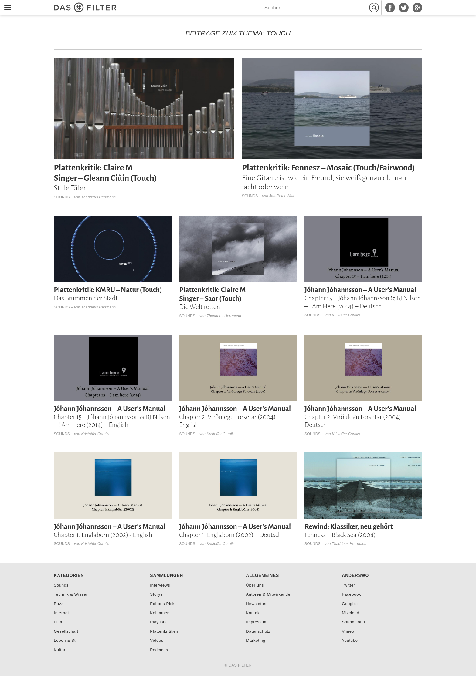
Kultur (59, 649)
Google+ (350, 603)
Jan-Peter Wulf (281, 196)
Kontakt (253, 612)
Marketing (255, 640)
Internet (61, 612)
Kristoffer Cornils (346, 315)
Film (58, 622)
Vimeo (348, 631)
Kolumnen (159, 612)
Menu (6, 3)
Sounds (62, 197)
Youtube (350, 640)
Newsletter (256, 603)
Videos (156, 640)
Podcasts (159, 649)
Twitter (348, 585)
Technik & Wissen (71, 594)
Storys (156, 594)
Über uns (255, 585)
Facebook (351, 594)
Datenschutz (258, 631)
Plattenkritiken (164, 631)
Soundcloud (353, 622)
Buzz (58, 603)
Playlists (158, 622)
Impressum (256, 622)
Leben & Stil (66, 640)
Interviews (160, 585)
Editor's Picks (163, 603)
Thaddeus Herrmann (98, 197)
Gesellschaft (66, 631)
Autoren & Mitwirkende (268, 594)
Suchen (375, 8)
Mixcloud (350, 612)
